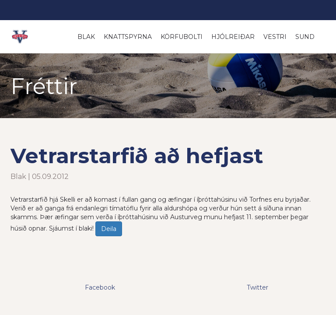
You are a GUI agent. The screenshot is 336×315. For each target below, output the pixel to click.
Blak (86, 37)
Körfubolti (182, 37)
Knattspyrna (128, 37)
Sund (305, 37)
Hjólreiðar (233, 37)
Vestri (275, 37)
